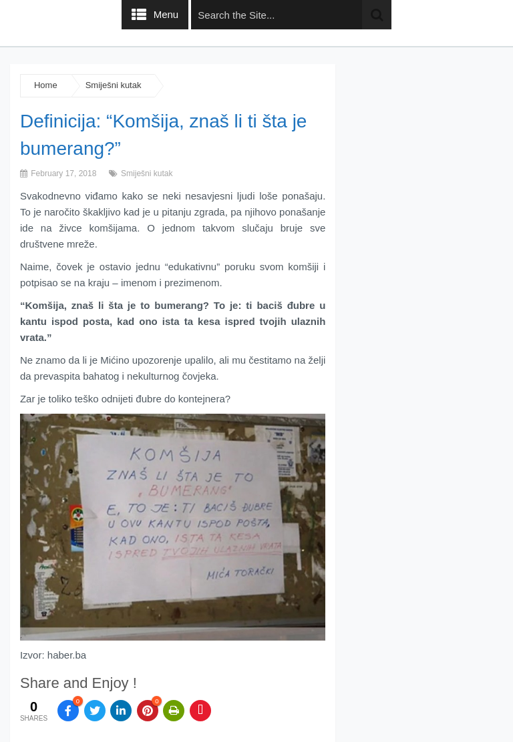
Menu (166, 14)
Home (45, 85)
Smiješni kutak (114, 85)
